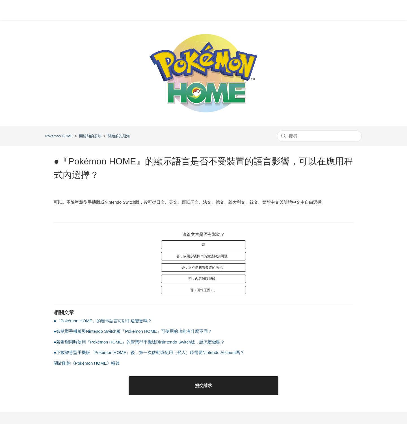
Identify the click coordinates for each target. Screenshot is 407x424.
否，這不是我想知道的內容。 (203, 267)
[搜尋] (319, 136)
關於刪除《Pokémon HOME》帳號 (87, 363)
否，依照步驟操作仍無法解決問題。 (203, 256)
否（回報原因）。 (203, 290)
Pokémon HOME (59, 136)
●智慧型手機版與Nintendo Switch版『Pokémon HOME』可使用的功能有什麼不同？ (133, 331)
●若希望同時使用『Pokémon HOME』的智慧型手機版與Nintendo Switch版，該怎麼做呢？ (139, 342)
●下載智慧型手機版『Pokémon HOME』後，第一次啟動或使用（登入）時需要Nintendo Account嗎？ (149, 352)
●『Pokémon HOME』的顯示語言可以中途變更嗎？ (103, 320)
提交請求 (203, 385)
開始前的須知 (90, 136)
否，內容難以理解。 (203, 279)
